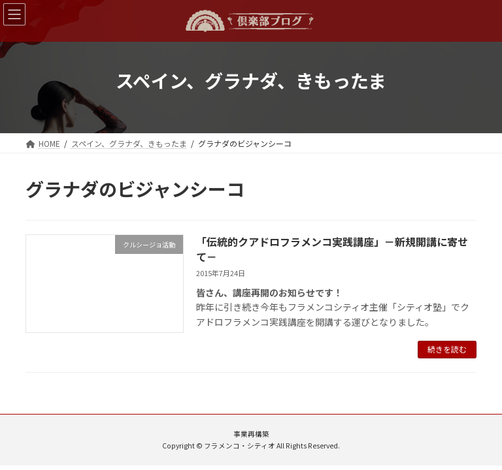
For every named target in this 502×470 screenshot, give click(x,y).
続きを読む (447, 348)
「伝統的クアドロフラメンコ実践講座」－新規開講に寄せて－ (332, 249)
